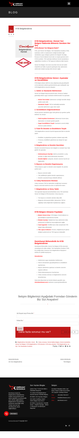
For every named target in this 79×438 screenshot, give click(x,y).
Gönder (20, 355)
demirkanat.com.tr (62, 400)
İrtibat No (20, 347)
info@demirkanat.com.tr (41, 282)
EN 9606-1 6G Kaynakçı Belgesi (38, 396)
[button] (6, 413)
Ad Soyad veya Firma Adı (25, 339)
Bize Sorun (68, 332)
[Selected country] (18, 349)
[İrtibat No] (48, 350)
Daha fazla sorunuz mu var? (34, 331)
